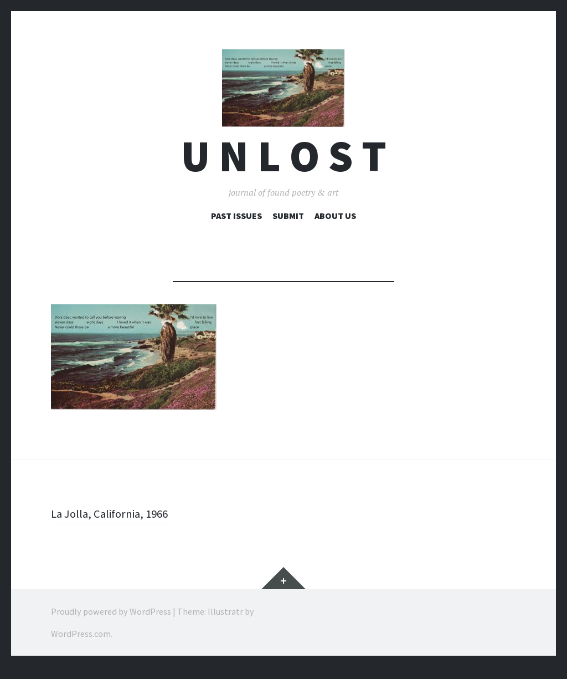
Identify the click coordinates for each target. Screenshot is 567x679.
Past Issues (236, 227)
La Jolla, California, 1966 (114, 525)
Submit (288, 227)
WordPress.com (81, 645)
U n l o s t (283, 168)
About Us (335, 227)
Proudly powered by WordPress (111, 623)
